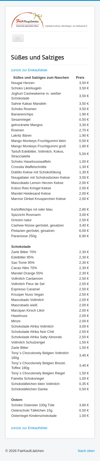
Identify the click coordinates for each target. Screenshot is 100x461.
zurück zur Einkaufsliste (29, 70)
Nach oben (86, 451)
